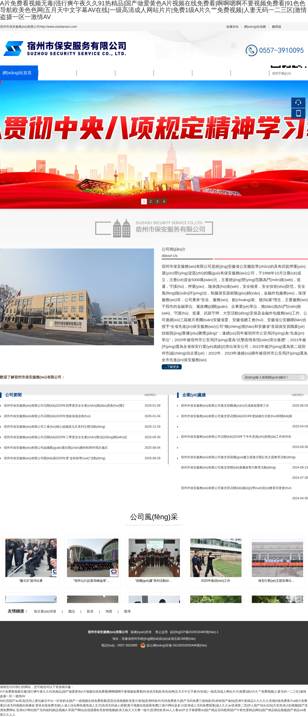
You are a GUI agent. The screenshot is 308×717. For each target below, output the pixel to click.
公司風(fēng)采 (209, 73)
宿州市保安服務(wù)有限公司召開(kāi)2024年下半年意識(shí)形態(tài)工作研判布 (236, 436)
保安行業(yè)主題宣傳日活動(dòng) (279, 580)
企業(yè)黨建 (168, 73)
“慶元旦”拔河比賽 (31, 580)
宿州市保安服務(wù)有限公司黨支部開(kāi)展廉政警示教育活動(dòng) (228, 467)
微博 (127, 611)
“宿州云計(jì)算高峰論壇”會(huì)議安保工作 (94, 580)
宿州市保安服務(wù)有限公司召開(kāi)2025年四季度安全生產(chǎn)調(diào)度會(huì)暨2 (64, 405)
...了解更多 (171, 367)
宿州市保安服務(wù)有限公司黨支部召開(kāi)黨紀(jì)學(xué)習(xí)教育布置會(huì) (236, 488)
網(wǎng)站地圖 (255, 26)
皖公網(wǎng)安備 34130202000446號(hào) (173, 645)
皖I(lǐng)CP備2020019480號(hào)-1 (194, 632)
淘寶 (108, 611)
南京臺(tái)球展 (45, 611)
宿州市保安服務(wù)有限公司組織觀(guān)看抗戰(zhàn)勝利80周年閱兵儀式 (56, 448)
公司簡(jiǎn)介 (54, 73)
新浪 (90, 611)
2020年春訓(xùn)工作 (215, 580)
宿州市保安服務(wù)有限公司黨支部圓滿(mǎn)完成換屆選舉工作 (225, 405)
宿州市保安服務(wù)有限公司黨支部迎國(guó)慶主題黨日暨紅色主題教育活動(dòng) (238, 457)
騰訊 (71, 611)
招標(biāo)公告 (247, 73)
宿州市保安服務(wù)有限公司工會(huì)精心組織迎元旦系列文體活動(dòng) (54, 426)
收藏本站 (232, 26)
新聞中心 (88, 73)
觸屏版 (276, 26)
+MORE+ (150, 395)
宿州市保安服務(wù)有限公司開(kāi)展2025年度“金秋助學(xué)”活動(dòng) (54, 458)
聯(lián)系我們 (285, 73)
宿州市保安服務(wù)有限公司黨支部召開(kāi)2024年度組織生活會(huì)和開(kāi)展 (236, 416)
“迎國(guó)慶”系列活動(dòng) (155, 580)
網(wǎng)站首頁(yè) (17, 76)
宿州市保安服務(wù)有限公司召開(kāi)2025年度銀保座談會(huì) (47, 416)
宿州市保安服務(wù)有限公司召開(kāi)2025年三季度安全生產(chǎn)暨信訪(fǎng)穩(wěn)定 (65, 437)
